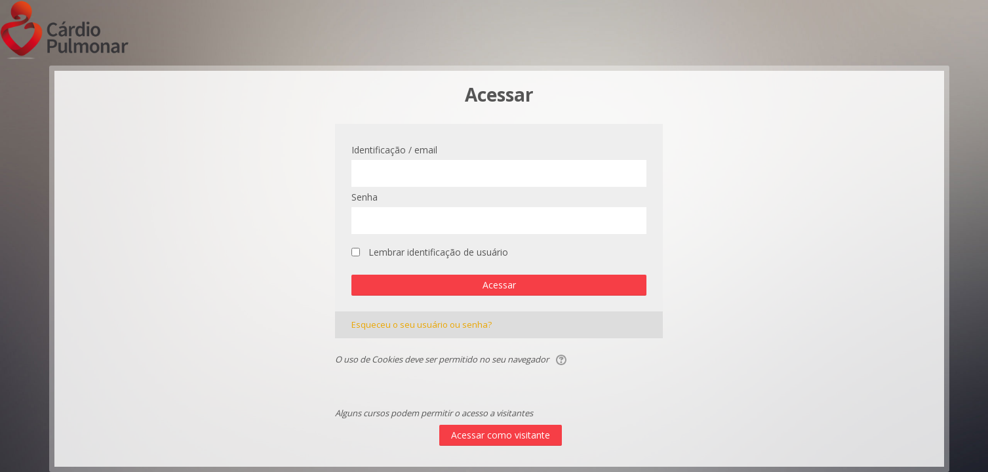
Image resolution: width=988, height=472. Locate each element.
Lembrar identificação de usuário (438, 252)
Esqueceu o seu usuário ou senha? (421, 324)
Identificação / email (394, 150)
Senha (364, 197)
